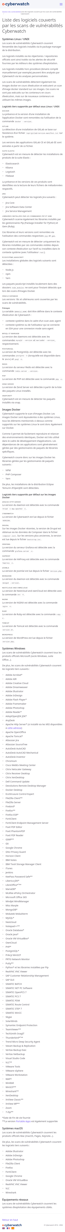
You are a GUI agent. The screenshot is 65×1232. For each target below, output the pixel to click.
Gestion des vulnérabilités (11, 12)
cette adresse (14, 727)
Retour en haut (10, 1219)
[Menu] (61, 4)
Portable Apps (23, 1121)
